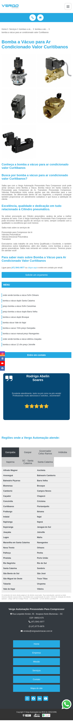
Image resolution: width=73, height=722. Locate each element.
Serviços (36, 670)
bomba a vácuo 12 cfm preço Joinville (19, 344)
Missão (36, 661)
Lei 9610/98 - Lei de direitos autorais (43, 599)
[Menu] (68, 6)
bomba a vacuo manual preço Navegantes (21, 333)
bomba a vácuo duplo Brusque (16, 317)
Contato (36, 679)
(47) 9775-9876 (36, 626)
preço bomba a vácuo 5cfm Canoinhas (19, 306)
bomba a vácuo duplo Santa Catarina (19, 301)
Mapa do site (36, 688)
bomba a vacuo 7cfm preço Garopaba (19, 328)
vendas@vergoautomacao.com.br (36, 631)
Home (36, 644)
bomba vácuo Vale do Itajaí (14, 322)
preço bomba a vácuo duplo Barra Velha (20, 312)
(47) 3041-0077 (18, 268)
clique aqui (32, 268)
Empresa (36, 653)
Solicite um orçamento (36, 275)
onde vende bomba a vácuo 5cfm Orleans (21, 295)
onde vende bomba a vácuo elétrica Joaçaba (22, 339)
